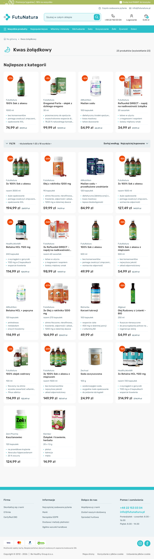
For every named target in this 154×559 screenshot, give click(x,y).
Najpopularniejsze (39, 29)
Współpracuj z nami (90, 507)
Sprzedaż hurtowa (90, 517)
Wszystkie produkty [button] (15, 29)
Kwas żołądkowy (28, 39)
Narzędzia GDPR (50, 517)
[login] (131, 17)
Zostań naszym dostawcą (93, 512)
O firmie (7, 512)
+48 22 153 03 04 (131, 507)
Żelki (114, 29)
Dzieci (134, 29)
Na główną (10, 39)
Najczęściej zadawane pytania (57, 507)
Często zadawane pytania (113, 8)
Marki (45, 512)
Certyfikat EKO (10, 517)
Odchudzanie (78, 29)
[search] (72, 17)
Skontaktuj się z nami (14, 507)
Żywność (123, 29)
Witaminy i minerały (60, 29)
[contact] (113, 17)
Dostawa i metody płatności (55, 522)
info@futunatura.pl (139, 8)
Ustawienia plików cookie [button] (138, 554)
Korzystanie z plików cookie (110, 554)
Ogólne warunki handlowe (54, 527)
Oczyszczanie (102, 29)
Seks (90, 29)
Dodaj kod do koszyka (136, 2)
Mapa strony (88, 554)
